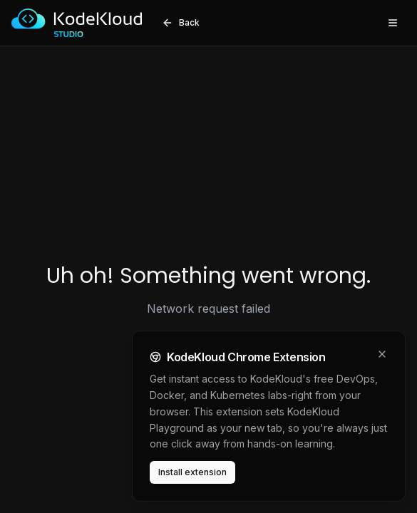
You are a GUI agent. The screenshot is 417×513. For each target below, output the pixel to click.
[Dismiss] (382, 354)
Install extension (192, 472)
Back (181, 22)
